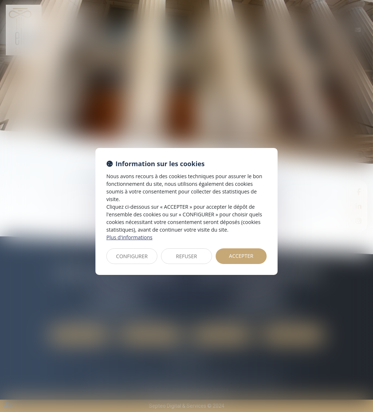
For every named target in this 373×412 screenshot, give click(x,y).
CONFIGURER (132, 256)
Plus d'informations (129, 237)
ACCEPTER (241, 255)
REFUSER (186, 256)
